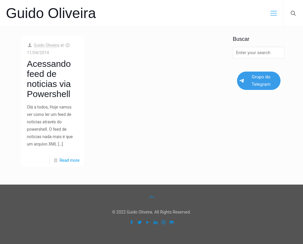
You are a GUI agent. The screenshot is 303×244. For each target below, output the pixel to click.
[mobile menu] (274, 13)
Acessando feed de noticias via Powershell (49, 79)
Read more (69, 160)
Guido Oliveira (51, 13)
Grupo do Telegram (254, 80)
